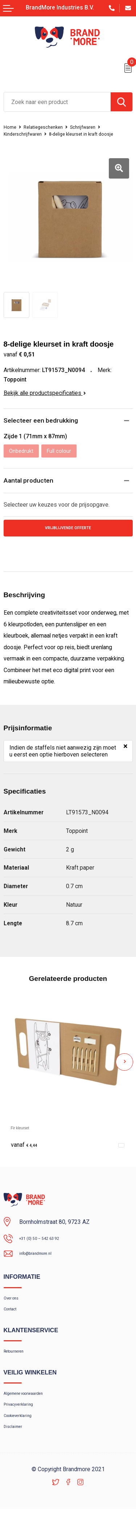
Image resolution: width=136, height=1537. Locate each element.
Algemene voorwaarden (32, 1411)
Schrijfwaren (94, 127)
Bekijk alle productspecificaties (45, 393)
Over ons (14, 1307)
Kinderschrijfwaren (26, 134)
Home (11, 127)
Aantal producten (30, 483)
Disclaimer (16, 1453)
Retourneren (18, 1365)
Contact (13, 1320)
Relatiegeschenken (48, 127)
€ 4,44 (26, 1149)
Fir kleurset (25, 1132)
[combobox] (57, 101)
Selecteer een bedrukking (44, 421)
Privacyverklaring (24, 1425)
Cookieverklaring (23, 1439)
